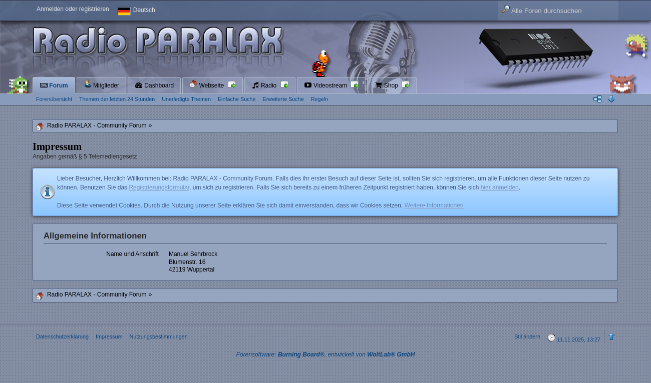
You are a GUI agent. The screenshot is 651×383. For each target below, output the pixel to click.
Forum (54, 86)
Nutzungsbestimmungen (158, 337)
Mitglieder (101, 84)
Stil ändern (527, 337)
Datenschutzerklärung (62, 337)
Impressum (109, 337)
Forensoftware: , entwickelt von (325, 354)
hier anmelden (500, 187)
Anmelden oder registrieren (73, 9)
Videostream (326, 86)
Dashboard (154, 86)
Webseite (207, 84)
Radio (264, 86)
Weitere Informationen (434, 205)
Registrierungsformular (159, 187)
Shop (387, 86)
